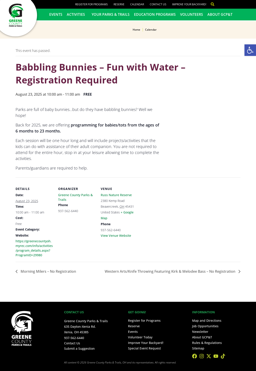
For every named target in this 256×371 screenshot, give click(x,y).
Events (55, 14)
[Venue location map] (166, 207)
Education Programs (155, 14)
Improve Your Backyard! (189, 4)
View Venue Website (116, 235)
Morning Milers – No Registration (48, 271)
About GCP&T (219, 14)
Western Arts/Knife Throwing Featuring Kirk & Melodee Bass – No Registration (170, 271)
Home (136, 30)
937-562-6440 (74, 338)
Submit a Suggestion (79, 348)
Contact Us (158, 4)
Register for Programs (91, 4)
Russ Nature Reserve (116, 195)
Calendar (137, 4)
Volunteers (191, 14)
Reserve (119, 4)
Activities (77, 14)
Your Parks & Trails (111, 14)
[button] (250, 50)
